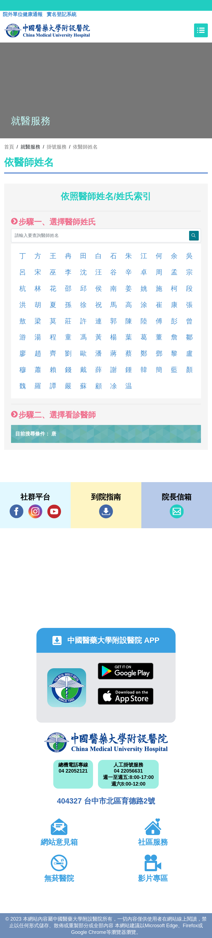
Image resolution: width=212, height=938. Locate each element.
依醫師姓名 (85, 147)
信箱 (177, 511)
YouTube (54, 511)
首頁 (9, 147)
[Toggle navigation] (201, 30)
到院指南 (106, 511)
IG (35, 511)
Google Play (125, 671)
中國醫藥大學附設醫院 (106, 742)
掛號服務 (57, 147)
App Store (125, 696)
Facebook (16, 511)
